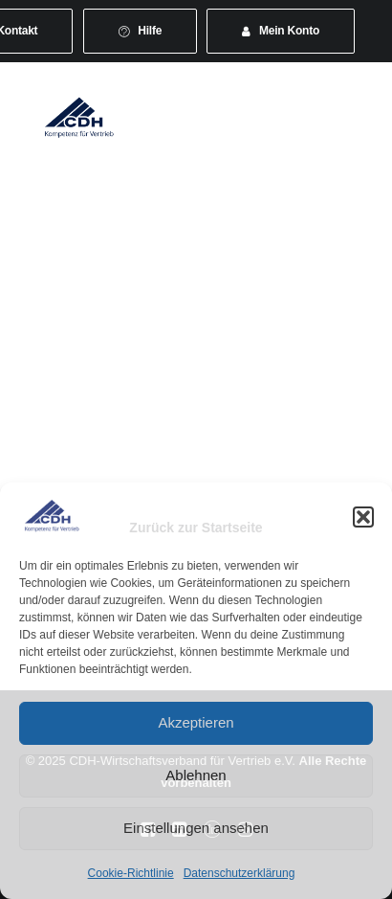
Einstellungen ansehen (196, 828)
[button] (363, 517)
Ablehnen (195, 775)
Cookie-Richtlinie (131, 873)
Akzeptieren (195, 722)
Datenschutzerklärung (239, 873)
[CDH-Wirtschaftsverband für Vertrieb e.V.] (79, 117)
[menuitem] (140, 31)
